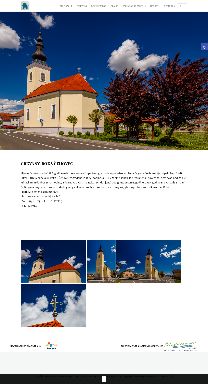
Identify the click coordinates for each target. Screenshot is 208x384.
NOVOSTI (154, 5)
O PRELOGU (169, 5)
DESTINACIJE (66, 5)
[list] (182, 5)
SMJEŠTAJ (82, 5)
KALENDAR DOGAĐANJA (134, 5)
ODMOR (114, 5)
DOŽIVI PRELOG (98, 5)
